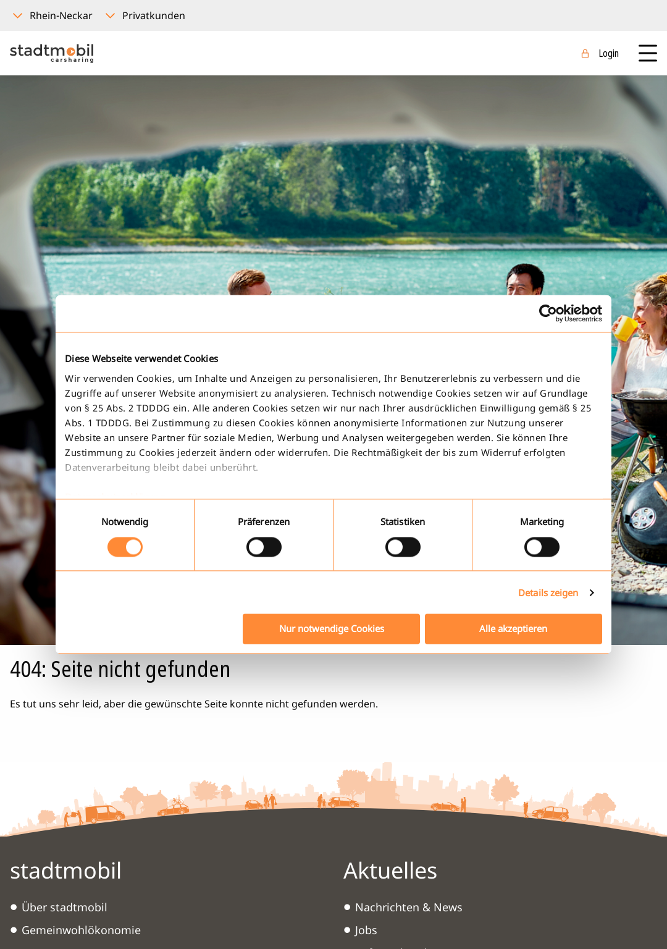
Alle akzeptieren (513, 629)
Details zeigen (548, 592)
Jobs (366, 929)
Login (608, 53)
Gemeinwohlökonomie (81, 929)
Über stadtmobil (64, 907)
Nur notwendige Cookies (331, 629)
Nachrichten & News (409, 907)
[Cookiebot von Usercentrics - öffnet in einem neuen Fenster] (548, 313)
